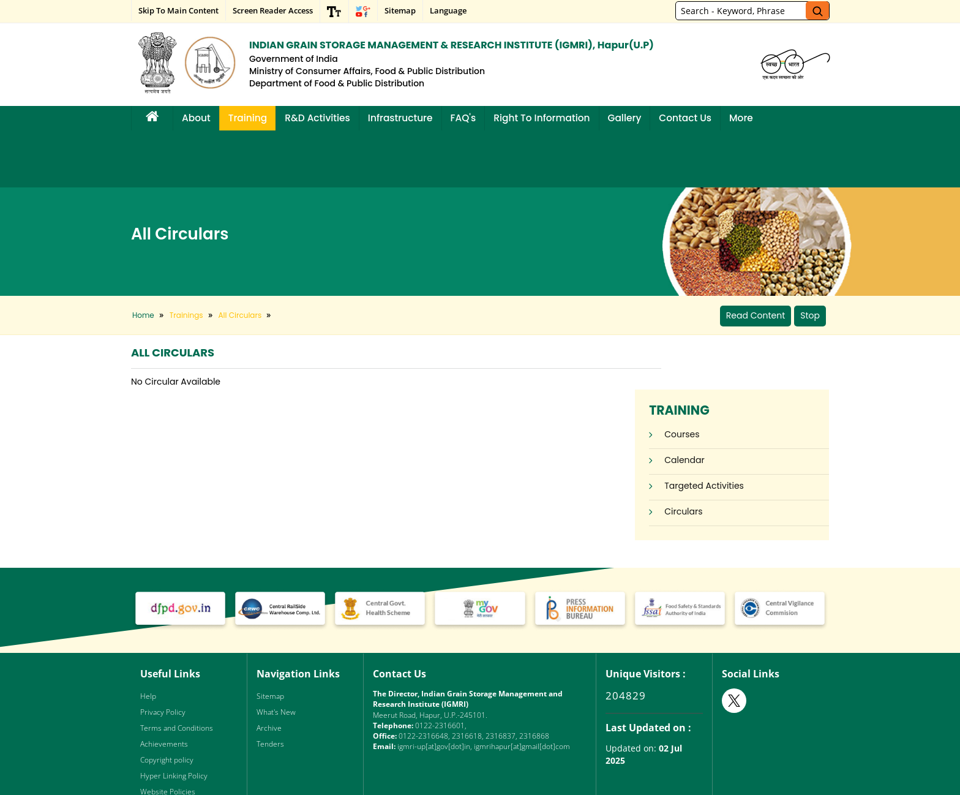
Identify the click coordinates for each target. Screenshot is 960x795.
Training (248, 117)
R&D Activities (317, 117)
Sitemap (400, 10)
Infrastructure (400, 117)
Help (148, 638)
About (196, 117)
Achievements (164, 686)
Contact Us (685, 117)
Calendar (725, 355)
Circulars (724, 406)
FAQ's (463, 117)
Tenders (270, 686)
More (741, 117)
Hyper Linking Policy (174, 718)
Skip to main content (178, 10)
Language (448, 10)
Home (143, 258)
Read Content (755, 258)
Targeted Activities (744, 380)
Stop (810, 258)
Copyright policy (166, 702)
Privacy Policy (163, 654)
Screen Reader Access (273, 10)
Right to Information (541, 117)
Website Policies (167, 734)
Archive (269, 670)
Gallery (625, 117)
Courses (722, 329)
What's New (276, 654)
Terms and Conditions (176, 670)
